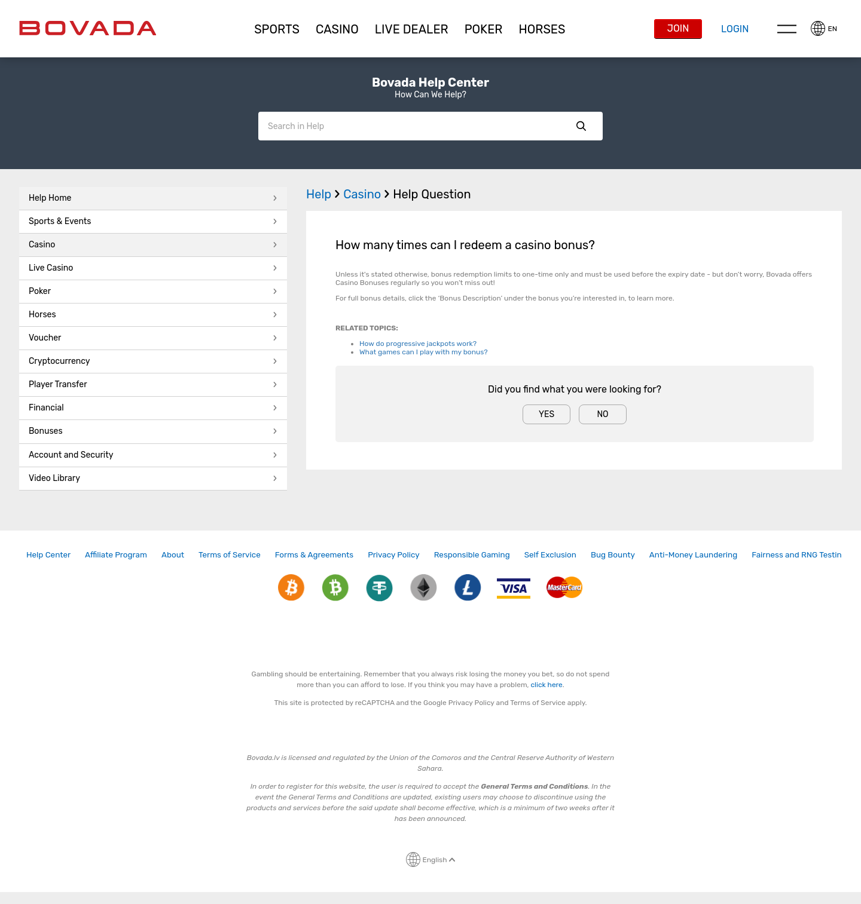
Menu (786, 28)
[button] (277, 29)
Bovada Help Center (430, 82)
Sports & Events (153, 221)
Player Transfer (153, 384)
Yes (546, 414)
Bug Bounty (613, 554)
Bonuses (153, 431)
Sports (277, 29)
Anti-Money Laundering (693, 554)
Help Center (48, 554)
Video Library (153, 478)
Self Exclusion (550, 554)
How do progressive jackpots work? (418, 343)
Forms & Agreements (314, 554)
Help (324, 194)
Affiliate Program (116, 554)
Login (735, 29)
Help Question (432, 194)
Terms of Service (230, 554)
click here (547, 685)
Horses (541, 29)
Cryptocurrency (153, 361)
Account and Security (153, 455)
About (172, 554)
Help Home (153, 198)
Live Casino (153, 268)
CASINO (337, 29)
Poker (484, 29)
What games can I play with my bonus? (423, 352)
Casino (153, 245)
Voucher (153, 338)
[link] (48, 555)
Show (581, 126)
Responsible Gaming (472, 554)
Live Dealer (411, 29)
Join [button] (678, 28)
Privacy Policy (394, 554)
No (602, 414)
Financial (153, 408)
